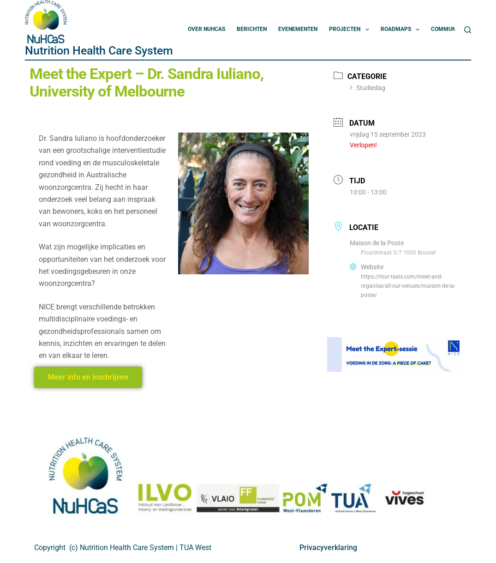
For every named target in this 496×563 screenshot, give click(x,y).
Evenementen (297, 29)
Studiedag (367, 87)
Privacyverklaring (328, 547)
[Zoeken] (467, 29)
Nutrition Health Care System (99, 50)
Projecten (350, 29)
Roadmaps (402, 29)
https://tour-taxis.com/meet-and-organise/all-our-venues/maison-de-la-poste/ (408, 285)
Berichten (252, 29)
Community (453, 29)
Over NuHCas (206, 29)
